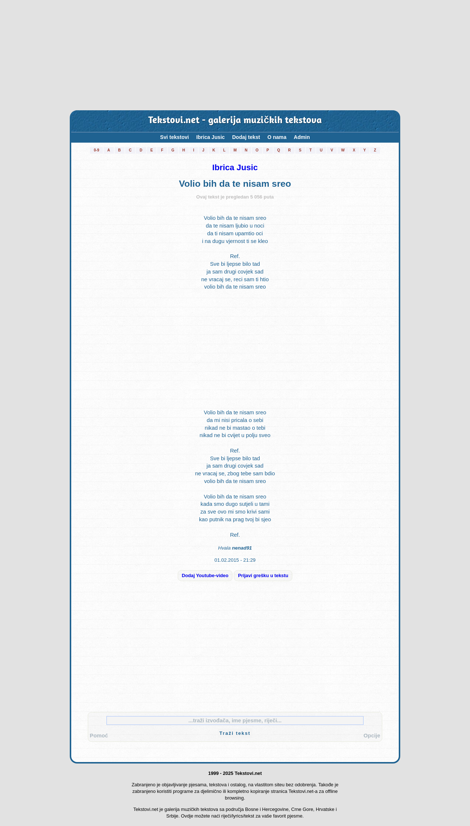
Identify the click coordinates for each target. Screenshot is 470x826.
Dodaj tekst (246, 137)
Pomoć (99, 736)
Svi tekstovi (174, 137)
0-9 (96, 150)
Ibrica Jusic (210, 137)
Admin (302, 137)
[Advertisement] (235, 55)
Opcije (372, 736)
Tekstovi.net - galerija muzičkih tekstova (235, 121)
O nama (276, 137)
